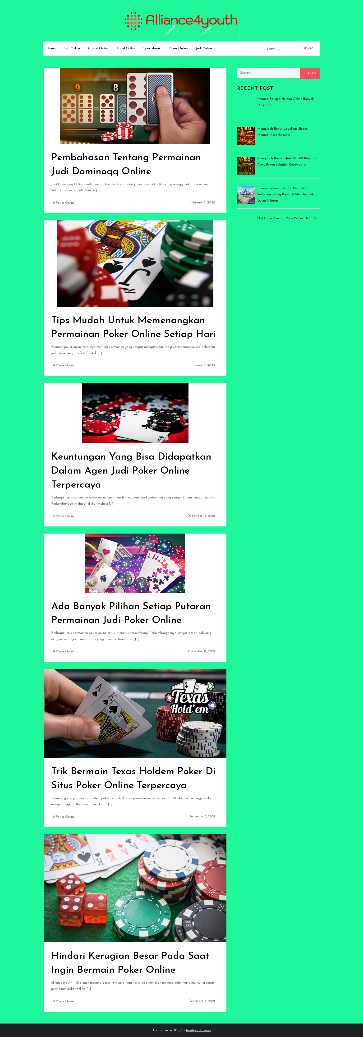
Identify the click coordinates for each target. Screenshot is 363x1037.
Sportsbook (152, 48)
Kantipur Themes (198, 1030)
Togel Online (126, 48)
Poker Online (178, 48)
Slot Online (72, 48)
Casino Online (98, 48)
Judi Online (204, 48)
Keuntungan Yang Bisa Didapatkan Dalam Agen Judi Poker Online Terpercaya (131, 471)
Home (51, 48)
